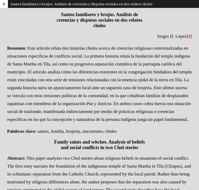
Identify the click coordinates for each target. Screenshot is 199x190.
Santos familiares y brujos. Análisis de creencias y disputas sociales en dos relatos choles (81, 4)
